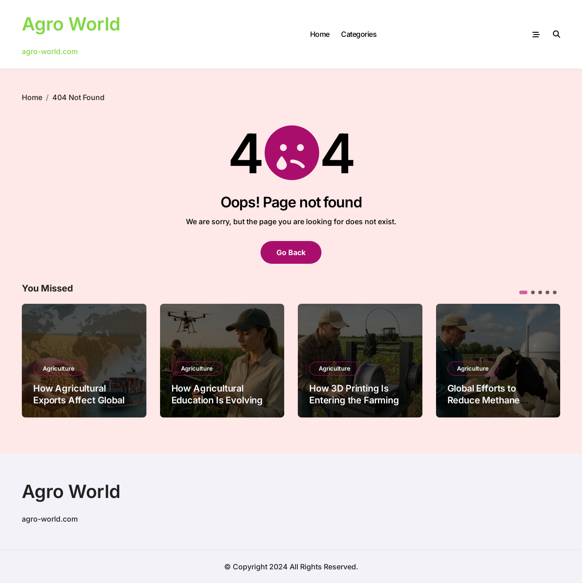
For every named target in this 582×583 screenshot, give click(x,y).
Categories (358, 34)
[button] (523, 292)
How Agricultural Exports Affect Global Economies (79, 400)
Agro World (71, 24)
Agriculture (59, 368)
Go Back (291, 252)
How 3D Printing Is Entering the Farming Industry (354, 400)
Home (320, 34)
